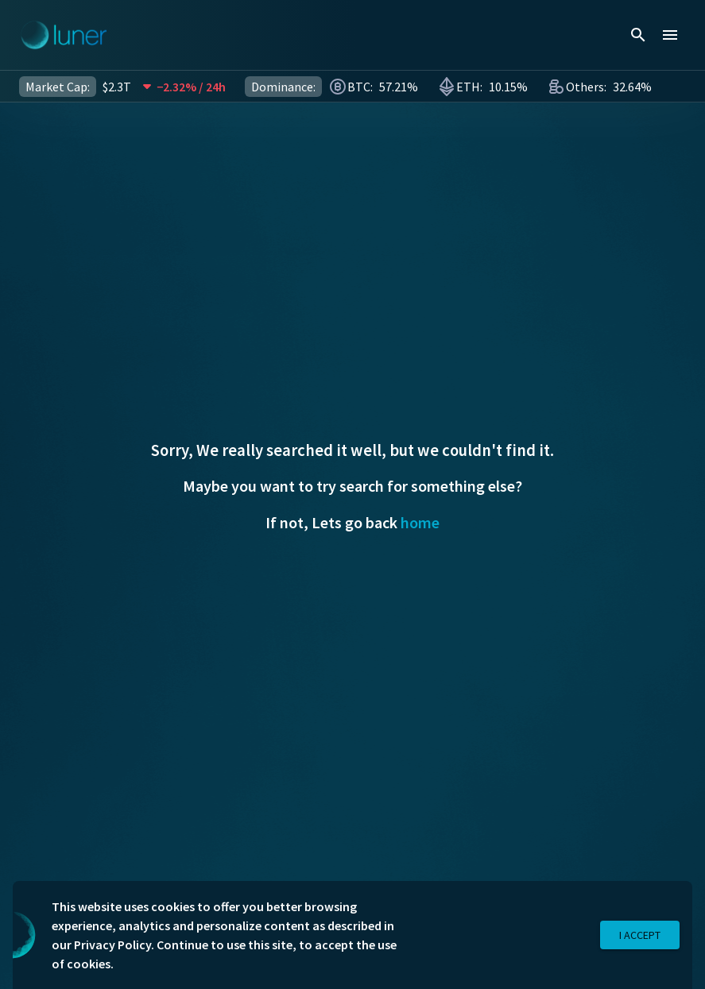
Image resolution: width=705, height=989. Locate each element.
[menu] (670, 35)
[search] (638, 35)
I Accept (640, 935)
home (420, 522)
